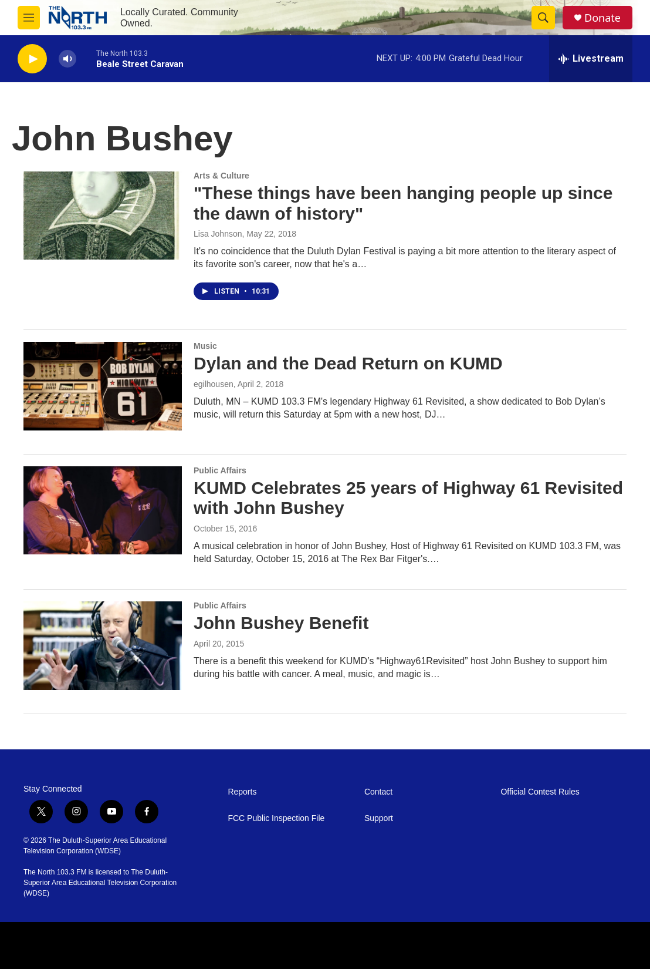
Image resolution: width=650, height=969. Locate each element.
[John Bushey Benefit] (102, 645)
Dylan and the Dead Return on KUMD (348, 363)
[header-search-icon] (543, 17)
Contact (378, 792)
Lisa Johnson (218, 233)
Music (205, 346)
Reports (242, 792)
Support (378, 818)
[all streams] (590, 58)
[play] (32, 59)
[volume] (67, 59)
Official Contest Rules (539, 792)
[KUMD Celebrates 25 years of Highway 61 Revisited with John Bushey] (102, 510)
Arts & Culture (221, 175)
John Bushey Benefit (281, 622)
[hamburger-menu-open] (29, 17)
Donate (602, 18)
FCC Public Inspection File (276, 818)
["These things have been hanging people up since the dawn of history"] (102, 215)
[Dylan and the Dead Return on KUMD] (102, 386)
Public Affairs (220, 470)
